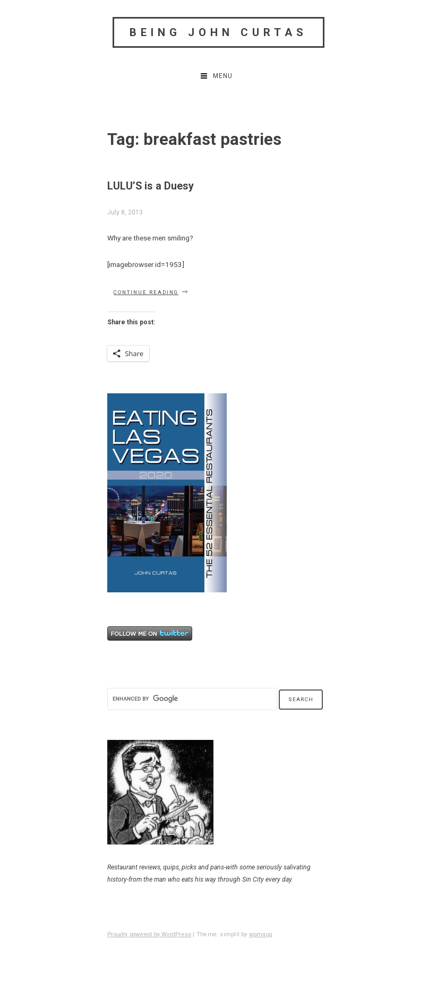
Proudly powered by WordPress (149, 934)
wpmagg (260, 934)
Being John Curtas (218, 32)
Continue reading (151, 291)
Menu (223, 76)
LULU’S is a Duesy (150, 186)
